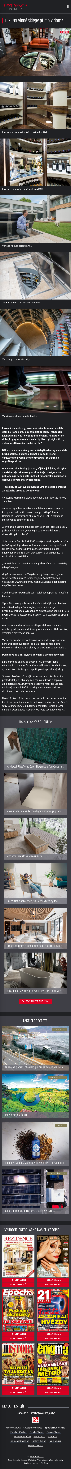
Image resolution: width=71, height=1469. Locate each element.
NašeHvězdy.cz (13, 1427)
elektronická (18, 1284)
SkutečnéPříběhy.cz (32, 1427)
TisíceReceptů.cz (22, 1436)
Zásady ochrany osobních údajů (35, 1463)
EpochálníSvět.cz (18, 1432)
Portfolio (16, 1460)
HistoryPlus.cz (39, 1441)
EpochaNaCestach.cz (55, 1427)
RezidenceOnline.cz (19, 1441)
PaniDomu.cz (55, 1441)
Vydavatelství (42, 1460)
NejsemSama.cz (35, 1445)
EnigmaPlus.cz (54, 1432)
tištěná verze (18, 1280)
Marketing (32, 1460)
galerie (64, 32)
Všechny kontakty (56, 1460)
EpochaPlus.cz (36, 1432)
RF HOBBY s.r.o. (37, 1456)
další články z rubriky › (35, 1001)
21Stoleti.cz (39, 1436)
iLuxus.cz (52, 1436)
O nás (10, 1460)
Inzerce (24, 1460)
